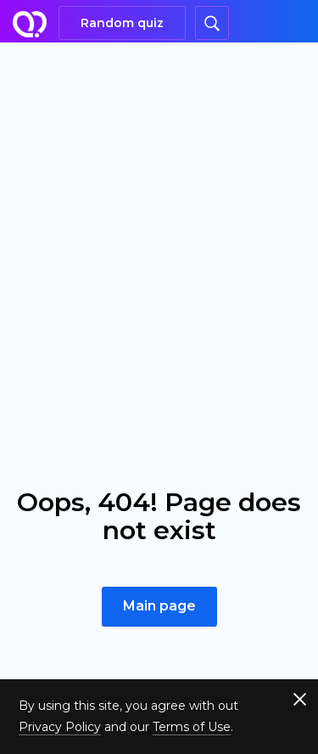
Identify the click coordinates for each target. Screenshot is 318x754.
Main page (159, 606)
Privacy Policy (60, 726)
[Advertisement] (159, 210)
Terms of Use (192, 726)
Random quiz (122, 23)
